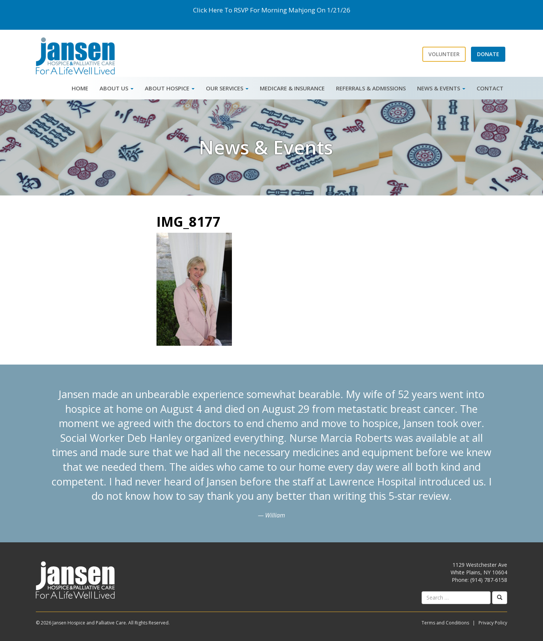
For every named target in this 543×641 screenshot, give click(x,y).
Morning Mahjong (288, 10)
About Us (116, 88)
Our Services (227, 88)
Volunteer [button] (444, 54)
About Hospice (170, 88)
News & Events (441, 88)
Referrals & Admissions (371, 88)
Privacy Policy (493, 623)
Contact (490, 88)
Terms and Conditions (445, 623)
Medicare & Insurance (292, 88)
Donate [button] (488, 54)
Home (80, 88)
